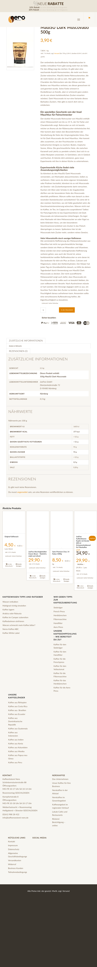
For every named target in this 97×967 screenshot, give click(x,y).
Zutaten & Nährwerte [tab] (15, 346)
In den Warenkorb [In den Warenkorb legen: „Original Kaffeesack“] (9, 565)
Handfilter (58, 623)
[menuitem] (79, 19)
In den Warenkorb (67, 310)
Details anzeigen (19, 565)
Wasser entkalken (10, 601)
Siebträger (58, 607)
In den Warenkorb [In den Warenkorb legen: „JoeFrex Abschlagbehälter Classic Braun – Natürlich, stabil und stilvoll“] (33, 577)
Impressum (13, 845)
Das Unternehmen (60, 779)
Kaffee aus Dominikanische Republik (15, 721)
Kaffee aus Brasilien (17, 710)
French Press (59, 611)
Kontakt (11, 841)
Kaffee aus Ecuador (16, 714)
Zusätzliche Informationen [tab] (26, 340)
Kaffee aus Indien (15, 739)
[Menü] (78, 19)
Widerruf (12, 864)
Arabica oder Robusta (12, 613)
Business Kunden (15, 868)
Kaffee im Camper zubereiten (15, 617)
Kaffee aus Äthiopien (17, 702)
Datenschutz (13, 849)
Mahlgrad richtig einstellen (14, 605)
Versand (56, 53)
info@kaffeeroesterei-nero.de (15, 817)
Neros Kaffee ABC (11, 629)
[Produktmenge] (43, 310)
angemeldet (22, 492)
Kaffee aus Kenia (15, 743)
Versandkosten (14, 860)
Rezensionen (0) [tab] (18, 351)
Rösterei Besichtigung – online (58, 822)
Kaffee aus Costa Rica (17, 706)
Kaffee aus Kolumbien (18, 747)
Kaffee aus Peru (15, 762)
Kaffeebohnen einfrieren (13, 621)
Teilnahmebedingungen (18, 872)
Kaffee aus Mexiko (16, 751)
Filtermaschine (60, 619)
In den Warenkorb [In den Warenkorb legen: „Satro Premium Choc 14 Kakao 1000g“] (56, 580)
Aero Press (58, 627)
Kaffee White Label (11, 633)
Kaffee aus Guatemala (18, 728)
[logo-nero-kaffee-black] (17, 19)
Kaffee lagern (8, 609)
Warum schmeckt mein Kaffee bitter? (19, 625)
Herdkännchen (60, 615)
